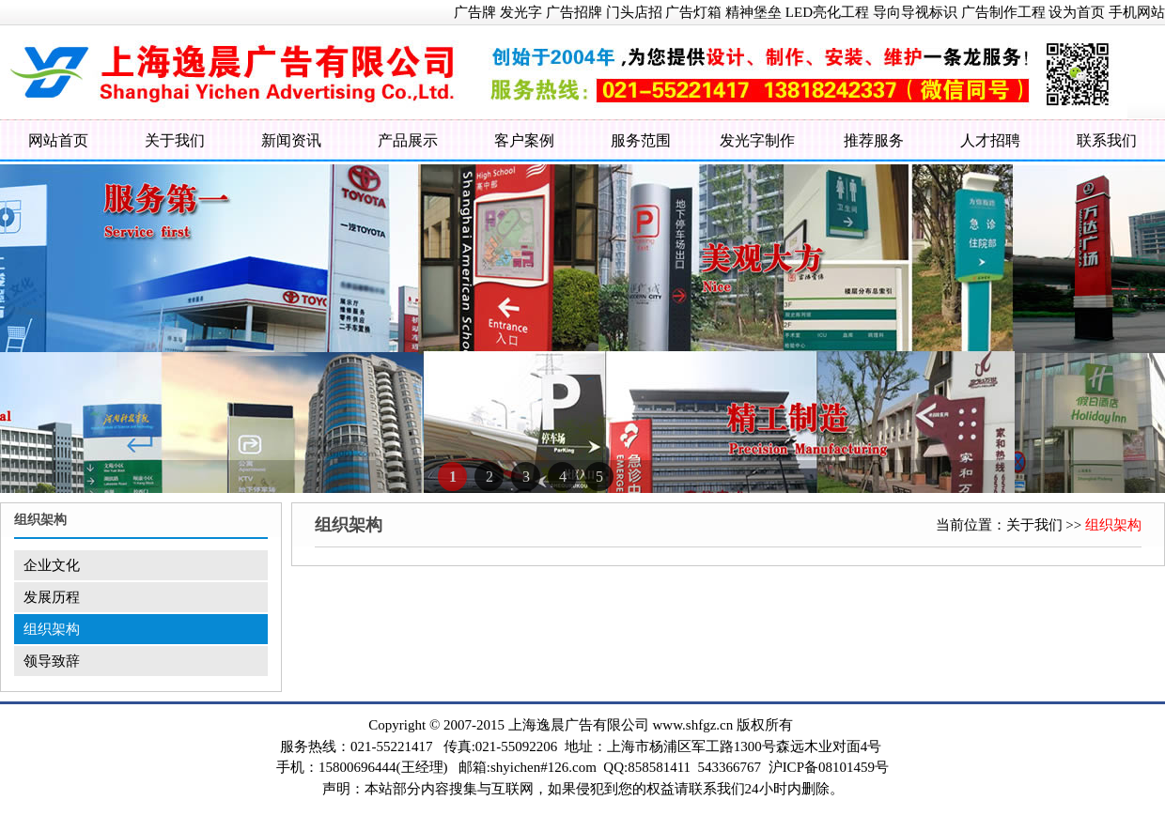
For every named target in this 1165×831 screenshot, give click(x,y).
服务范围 (641, 140)
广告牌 (475, 12)
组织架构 (51, 629)
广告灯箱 (693, 12)
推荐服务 (874, 140)
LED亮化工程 (827, 12)
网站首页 (58, 140)
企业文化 (51, 565)
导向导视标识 (915, 12)
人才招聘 (990, 140)
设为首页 (1076, 12)
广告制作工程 (1003, 12)
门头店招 (634, 12)
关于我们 (175, 140)
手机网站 (1137, 12)
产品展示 (408, 140)
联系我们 (1107, 140)
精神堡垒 (753, 12)
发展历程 (51, 597)
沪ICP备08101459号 (829, 767)
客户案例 (524, 140)
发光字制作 (757, 140)
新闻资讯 (291, 140)
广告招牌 (574, 12)
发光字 (521, 12)
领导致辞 (51, 661)
